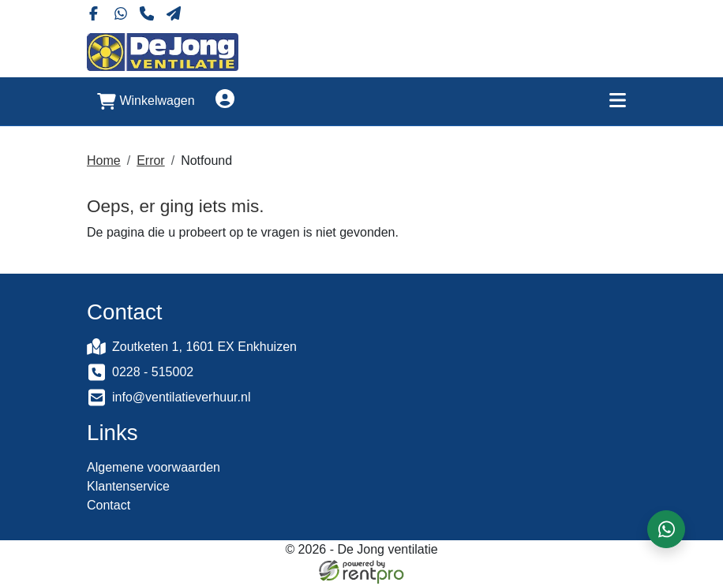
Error (151, 159)
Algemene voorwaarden (153, 469)
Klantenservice (128, 488)
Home (104, 159)
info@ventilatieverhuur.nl (181, 398)
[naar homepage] (162, 50)
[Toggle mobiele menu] (617, 100)
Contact (108, 507)
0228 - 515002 (152, 372)
